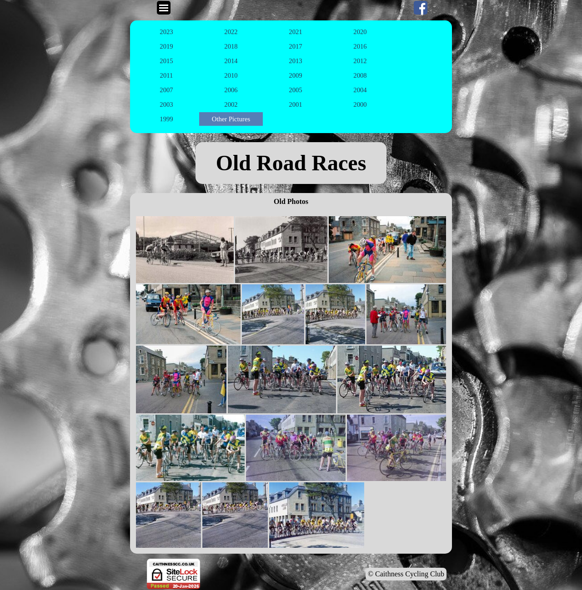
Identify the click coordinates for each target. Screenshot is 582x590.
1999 (166, 119)
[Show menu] (164, 8)
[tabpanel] (291, 163)
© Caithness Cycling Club (406, 574)
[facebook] (420, 8)
